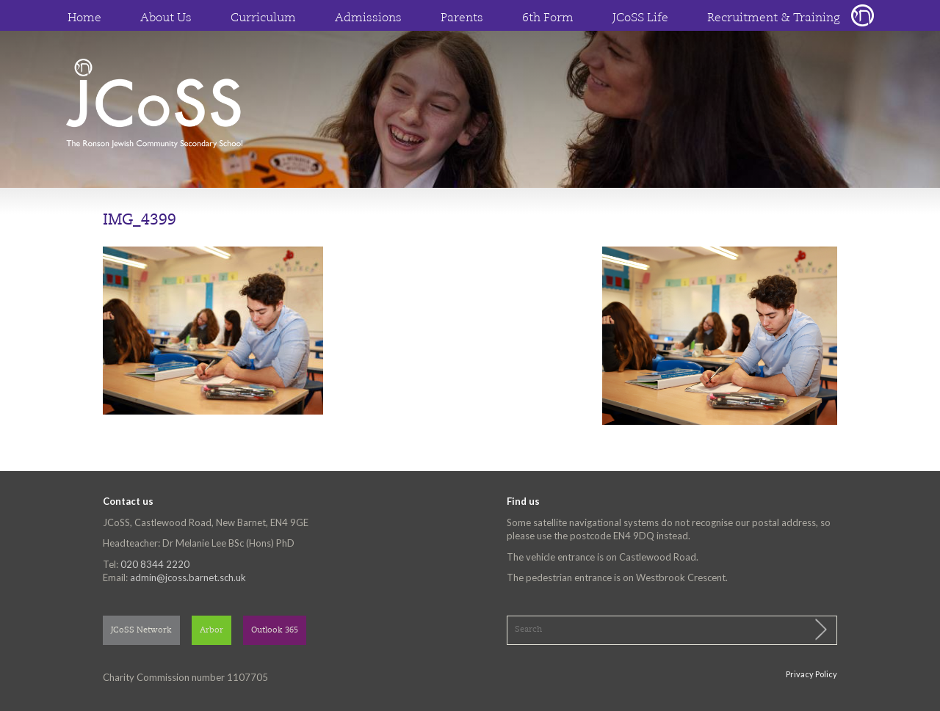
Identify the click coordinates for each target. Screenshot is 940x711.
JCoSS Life (640, 18)
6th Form (548, 18)
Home (84, 18)
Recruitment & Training (773, 18)
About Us (166, 18)
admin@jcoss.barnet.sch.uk (188, 577)
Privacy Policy (811, 674)
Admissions (368, 18)
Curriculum (263, 18)
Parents (462, 18)
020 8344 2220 (154, 564)
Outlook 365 (274, 631)
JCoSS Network (141, 631)
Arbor (211, 631)
